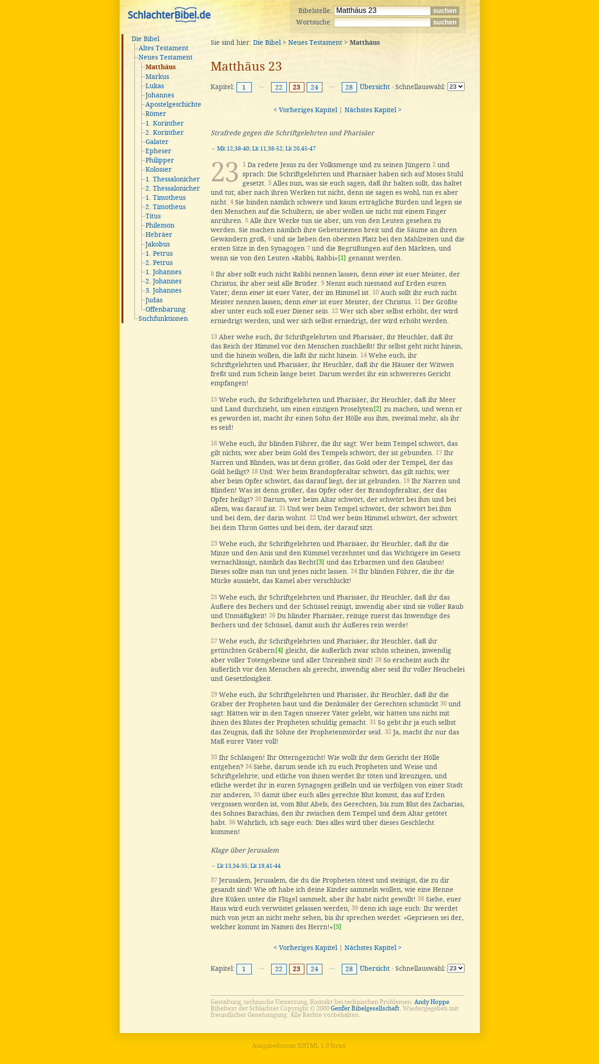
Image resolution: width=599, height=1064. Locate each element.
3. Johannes (163, 290)
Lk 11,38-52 (267, 148)
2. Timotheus (165, 206)
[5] (337, 926)
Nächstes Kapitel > (373, 110)
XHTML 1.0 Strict (321, 1045)
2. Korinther (164, 132)
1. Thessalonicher (172, 179)
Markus (157, 76)
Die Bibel (145, 38)
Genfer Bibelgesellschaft (365, 1008)
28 (349, 87)
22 (279, 87)
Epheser (158, 151)
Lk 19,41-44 (265, 866)
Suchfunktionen (163, 318)
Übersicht (375, 86)
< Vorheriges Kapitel (305, 110)
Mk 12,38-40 (233, 148)
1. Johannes (163, 272)
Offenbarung (165, 309)
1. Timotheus (165, 197)
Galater (157, 141)
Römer (155, 113)
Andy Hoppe (431, 1001)
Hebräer (158, 234)
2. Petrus (159, 262)
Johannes (159, 95)
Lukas (154, 86)
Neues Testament (166, 57)
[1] (342, 257)
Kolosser (158, 169)
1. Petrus (159, 253)
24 (314, 87)
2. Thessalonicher (172, 188)
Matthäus (160, 67)
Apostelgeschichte (173, 104)
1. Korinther (164, 123)
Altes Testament (163, 48)
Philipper (159, 160)
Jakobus (157, 244)
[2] (377, 408)
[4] (279, 650)
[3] (320, 562)
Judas (154, 300)
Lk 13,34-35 (232, 866)
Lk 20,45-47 (300, 148)
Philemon (160, 225)
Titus (153, 216)
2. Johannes (163, 281)
